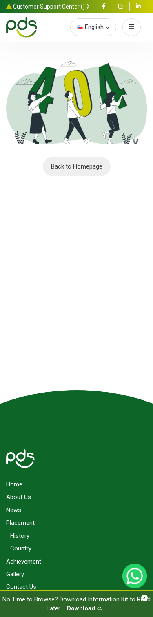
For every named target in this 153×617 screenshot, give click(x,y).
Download (84, 608)
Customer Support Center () (48, 6)
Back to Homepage (76, 166)
